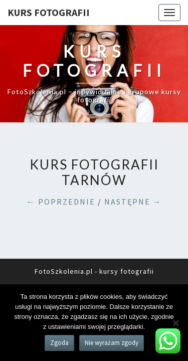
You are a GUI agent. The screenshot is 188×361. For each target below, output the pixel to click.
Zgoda (59, 342)
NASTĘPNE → (133, 202)
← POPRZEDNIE (61, 202)
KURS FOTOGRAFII (49, 12)
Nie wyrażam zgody (111, 342)
